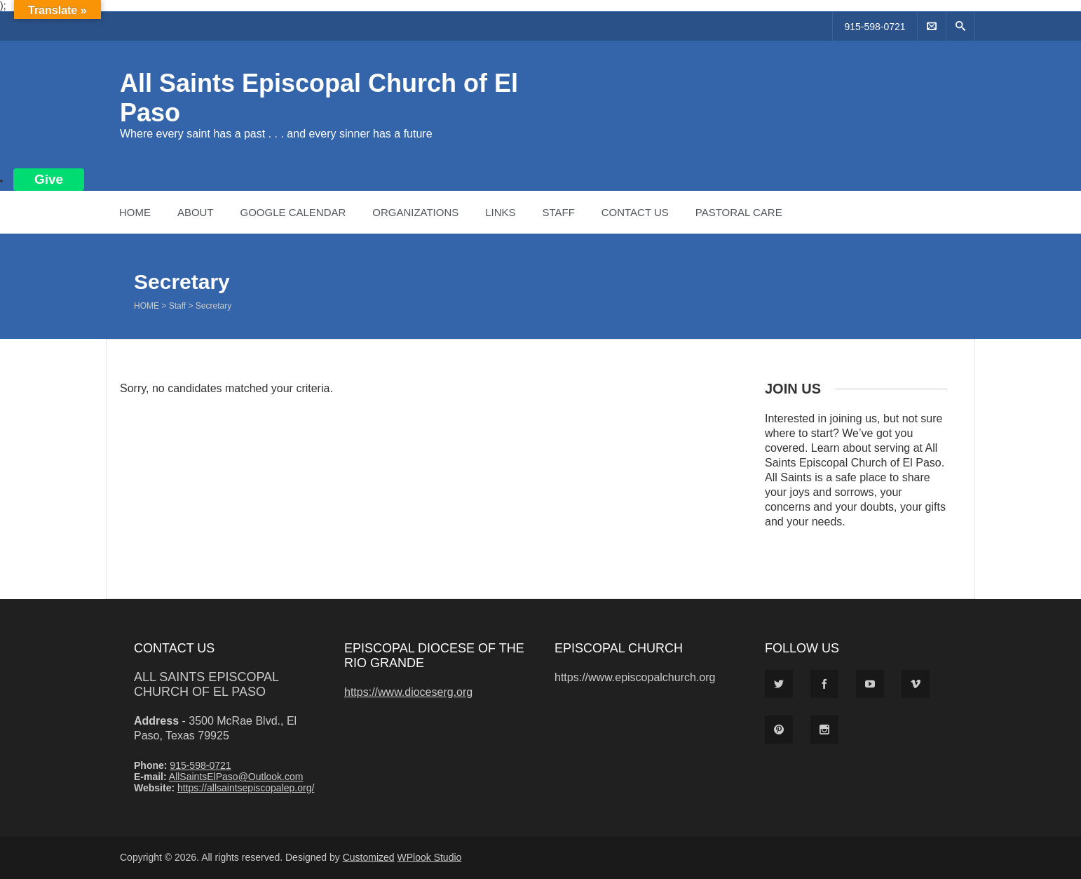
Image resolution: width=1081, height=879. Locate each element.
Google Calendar (293, 212)
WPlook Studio (429, 857)
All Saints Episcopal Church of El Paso (206, 684)
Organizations (415, 212)
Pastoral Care (738, 212)
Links (500, 212)
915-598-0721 (874, 26)
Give (48, 179)
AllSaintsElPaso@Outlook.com (236, 776)
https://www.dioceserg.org (408, 692)
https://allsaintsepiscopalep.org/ (245, 787)
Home (135, 212)
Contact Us (635, 212)
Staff (558, 212)
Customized (369, 857)
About (195, 212)
